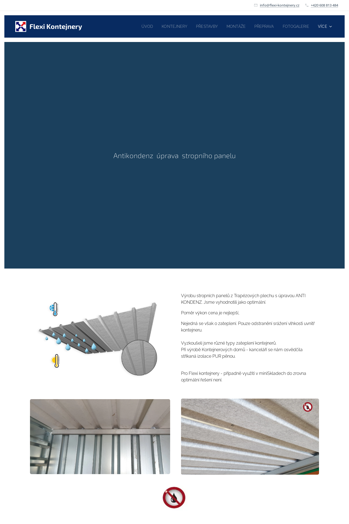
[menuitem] (139, 26)
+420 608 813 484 (324, 5)
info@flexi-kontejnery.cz (279, 5)
